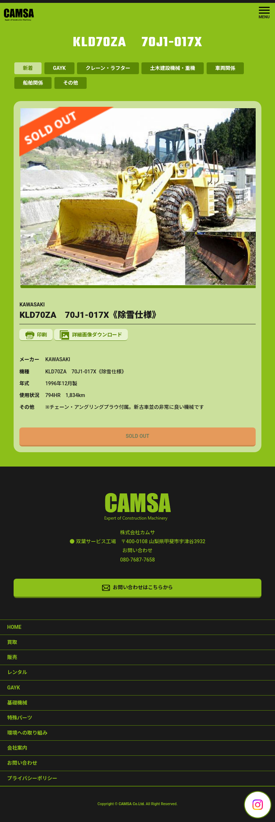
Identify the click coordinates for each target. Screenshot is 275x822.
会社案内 (17, 748)
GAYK (59, 68)
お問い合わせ (22, 763)
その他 (70, 83)
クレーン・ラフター (108, 68)
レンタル (17, 672)
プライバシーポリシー (32, 778)
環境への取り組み (27, 733)
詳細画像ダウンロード (91, 335)
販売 (12, 657)
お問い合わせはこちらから (137, 587)
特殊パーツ (19, 718)
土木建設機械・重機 (172, 68)
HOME (14, 627)
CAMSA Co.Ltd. (132, 804)
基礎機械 (17, 703)
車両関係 (225, 68)
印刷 (36, 335)
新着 (28, 68)
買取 (12, 642)
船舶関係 (33, 83)
